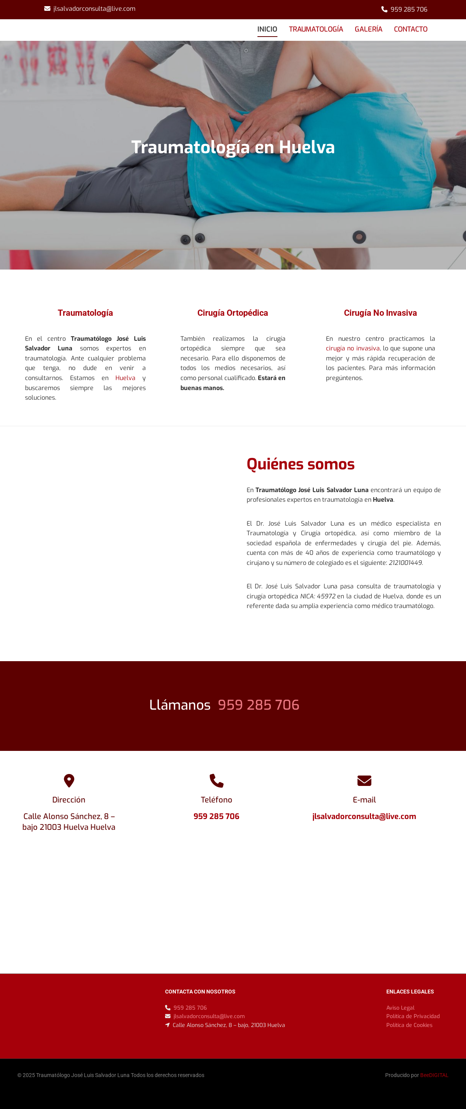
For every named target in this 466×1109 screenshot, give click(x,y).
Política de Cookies (409, 1025)
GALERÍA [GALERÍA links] (368, 29)
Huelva (125, 378)
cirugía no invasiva (352, 348)
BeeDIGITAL (434, 1075)
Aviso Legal (400, 1008)
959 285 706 (409, 9)
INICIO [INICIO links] (267, 29)
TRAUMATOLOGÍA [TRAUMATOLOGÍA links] (316, 29)
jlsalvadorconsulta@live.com (94, 9)
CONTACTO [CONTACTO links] (411, 29)
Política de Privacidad (413, 1016)
